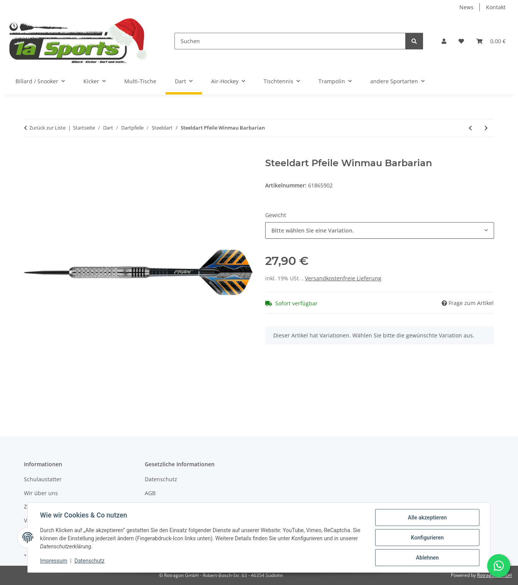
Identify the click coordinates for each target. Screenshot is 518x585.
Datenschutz (89, 561)
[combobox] (379, 230)
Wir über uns (41, 493)
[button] (443, 41)
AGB (150, 493)
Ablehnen (427, 558)
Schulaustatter (43, 479)
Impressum (53, 561)
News (466, 7)
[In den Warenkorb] (30, 153)
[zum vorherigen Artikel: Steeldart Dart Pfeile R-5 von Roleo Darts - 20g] (470, 128)
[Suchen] (290, 41)
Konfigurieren (427, 537)
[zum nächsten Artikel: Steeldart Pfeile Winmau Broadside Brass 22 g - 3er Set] (486, 128)
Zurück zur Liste (47, 127)
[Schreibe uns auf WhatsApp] (498, 565)
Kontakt (496, 7)
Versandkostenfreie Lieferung (343, 278)
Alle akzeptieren (427, 517)
